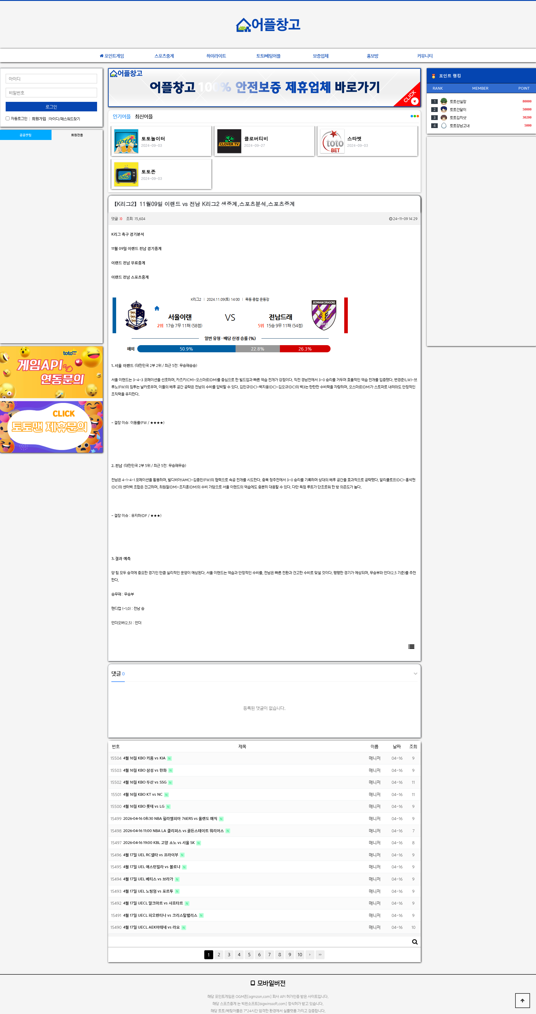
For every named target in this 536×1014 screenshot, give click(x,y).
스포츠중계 (164, 56)
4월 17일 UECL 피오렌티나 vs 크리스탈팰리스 (160, 915)
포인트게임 (112, 56)
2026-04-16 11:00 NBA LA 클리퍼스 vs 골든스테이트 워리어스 (174, 830)
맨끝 (320, 954)
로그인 (51, 106)
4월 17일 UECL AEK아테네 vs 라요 (152, 927)
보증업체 (320, 56)
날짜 (397, 746)
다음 (310, 954)
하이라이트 (216, 56)
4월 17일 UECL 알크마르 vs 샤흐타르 (153, 903)
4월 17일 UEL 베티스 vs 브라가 (148, 878)
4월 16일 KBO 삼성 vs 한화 (145, 770)
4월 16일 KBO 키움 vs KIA (144, 758)
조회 (413, 746)
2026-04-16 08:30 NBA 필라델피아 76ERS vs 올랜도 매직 (170, 818)
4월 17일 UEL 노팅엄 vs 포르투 (148, 891)
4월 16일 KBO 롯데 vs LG (144, 806)
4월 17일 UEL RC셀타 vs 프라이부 (151, 854)
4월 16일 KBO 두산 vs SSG (145, 782)
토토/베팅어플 (268, 56)
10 (300, 954)
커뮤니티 (425, 56)
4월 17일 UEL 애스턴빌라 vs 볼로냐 (152, 866)
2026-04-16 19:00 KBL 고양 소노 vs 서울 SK (159, 842)
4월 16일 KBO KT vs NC (143, 794)
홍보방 (372, 56)
